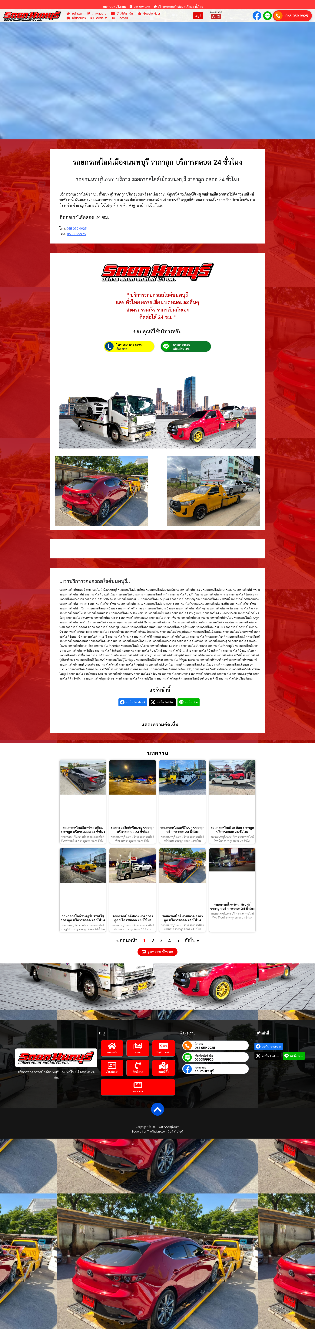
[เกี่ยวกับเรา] (112, 1065)
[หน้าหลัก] (112, 1046)
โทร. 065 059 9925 (129, 345)
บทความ (138, 1091)
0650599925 (76, 234)
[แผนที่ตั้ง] (163, 1065)
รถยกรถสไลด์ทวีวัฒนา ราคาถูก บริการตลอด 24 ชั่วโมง (182, 830)
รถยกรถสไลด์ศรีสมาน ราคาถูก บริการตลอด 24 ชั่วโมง (132, 830)
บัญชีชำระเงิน (163, 1052)
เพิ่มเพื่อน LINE (181, 348)
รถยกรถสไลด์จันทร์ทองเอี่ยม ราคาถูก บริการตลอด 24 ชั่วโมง (83, 830)
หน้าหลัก (112, 1052)
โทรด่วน (199, 1044)
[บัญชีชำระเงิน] (163, 1046)
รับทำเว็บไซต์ (175, 1131)
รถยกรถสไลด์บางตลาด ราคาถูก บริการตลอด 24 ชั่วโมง (182, 918)
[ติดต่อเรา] (138, 1065)
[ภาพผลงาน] (138, 1046)
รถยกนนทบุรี (204, 1071)
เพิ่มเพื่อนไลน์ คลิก (204, 1055)
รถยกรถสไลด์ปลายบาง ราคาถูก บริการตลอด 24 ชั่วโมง (132, 918)
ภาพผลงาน (137, 1052)
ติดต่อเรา (121, 348)
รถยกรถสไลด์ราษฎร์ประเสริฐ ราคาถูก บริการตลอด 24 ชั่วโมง (83, 918)
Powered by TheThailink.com (150, 1131)
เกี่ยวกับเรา (112, 1071)
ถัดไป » (192, 940)
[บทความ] (138, 1085)
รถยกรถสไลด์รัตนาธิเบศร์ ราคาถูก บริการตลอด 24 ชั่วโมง (232, 906)
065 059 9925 (296, 15)
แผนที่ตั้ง (163, 1071)
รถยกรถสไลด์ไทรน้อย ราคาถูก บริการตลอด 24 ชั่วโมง (232, 830)
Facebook (200, 1067)
